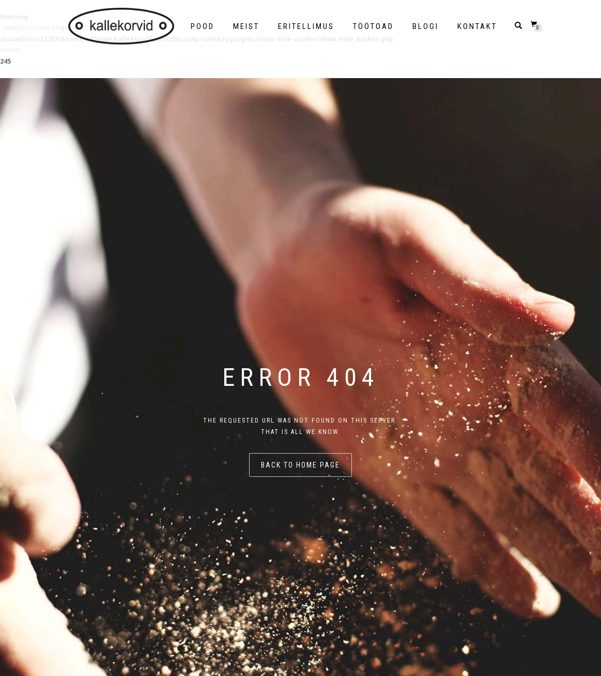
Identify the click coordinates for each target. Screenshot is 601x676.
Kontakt (477, 26)
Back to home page (300, 465)
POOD (202, 26)
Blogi (425, 26)
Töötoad (373, 26)
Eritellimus (306, 26)
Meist (246, 26)
